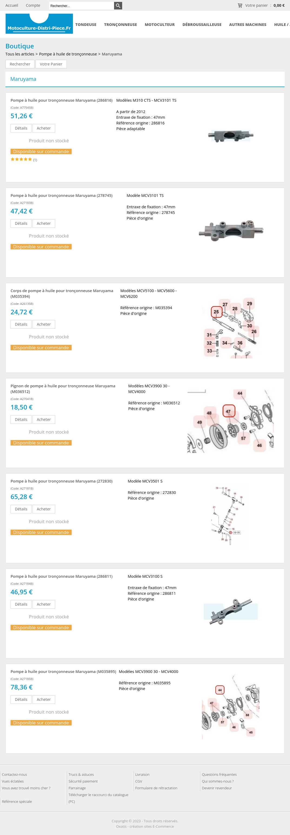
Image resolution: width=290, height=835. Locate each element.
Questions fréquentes (219, 774)
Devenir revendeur (217, 788)
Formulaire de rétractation (156, 788)
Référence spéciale (17, 801)
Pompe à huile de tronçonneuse (68, 54)
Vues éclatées (13, 781)
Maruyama (112, 54)
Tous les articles (19, 54)
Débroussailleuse (201, 24)
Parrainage (77, 788)
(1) (35, 160)
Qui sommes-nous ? (218, 781)
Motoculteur (160, 24)
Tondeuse (85, 24)
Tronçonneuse (120, 24)
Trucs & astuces (81, 774)
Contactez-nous (14, 774)
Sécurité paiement (83, 781)
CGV (138, 781)
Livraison (142, 774)
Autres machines (247, 24)
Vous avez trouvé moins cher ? (26, 788)
